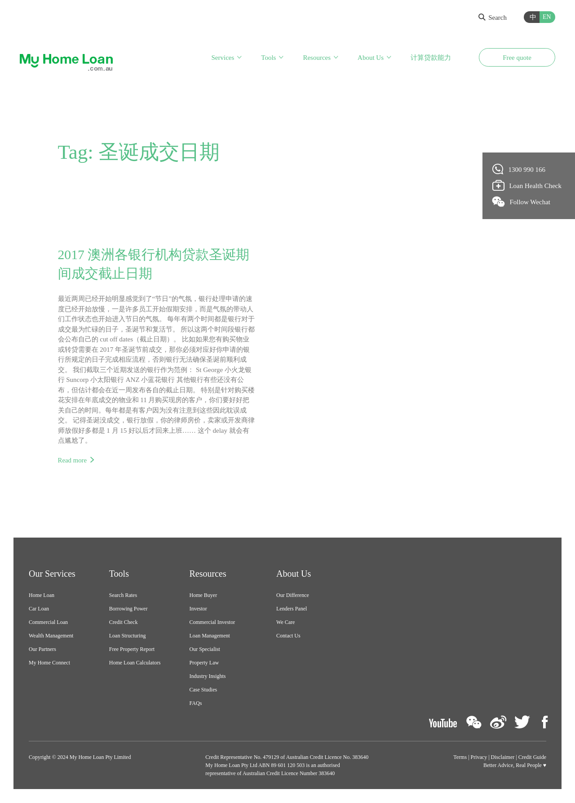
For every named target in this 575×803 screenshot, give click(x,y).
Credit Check (123, 622)
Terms (460, 757)
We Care (285, 622)
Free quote (517, 57)
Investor (198, 609)
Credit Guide (532, 757)
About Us (371, 57)
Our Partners (42, 649)
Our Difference (292, 595)
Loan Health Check (527, 185)
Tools (268, 57)
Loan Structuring (127, 636)
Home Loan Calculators (135, 663)
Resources (317, 57)
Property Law (204, 663)
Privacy (479, 757)
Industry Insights (208, 676)
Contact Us (288, 636)
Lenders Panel (291, 609)
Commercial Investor (212, 622)
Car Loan (39, 609)
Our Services (52, 574)
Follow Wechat (521, 201)
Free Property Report (132, 649)
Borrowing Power (128, 609)
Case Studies (203, 690)
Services (222, 57)
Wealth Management (51, 636)
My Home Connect (49, 663)
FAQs (196, 703)
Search (492, 17)
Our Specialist (205, 649)
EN (547, 16)
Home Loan (41, 595)
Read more (72, 460)
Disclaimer (503, 757)
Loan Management (210, 636)
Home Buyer (203, 595)
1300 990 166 (519, 169)
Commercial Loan (48, 622)
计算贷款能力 (431, 57)
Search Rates (123, 595)
